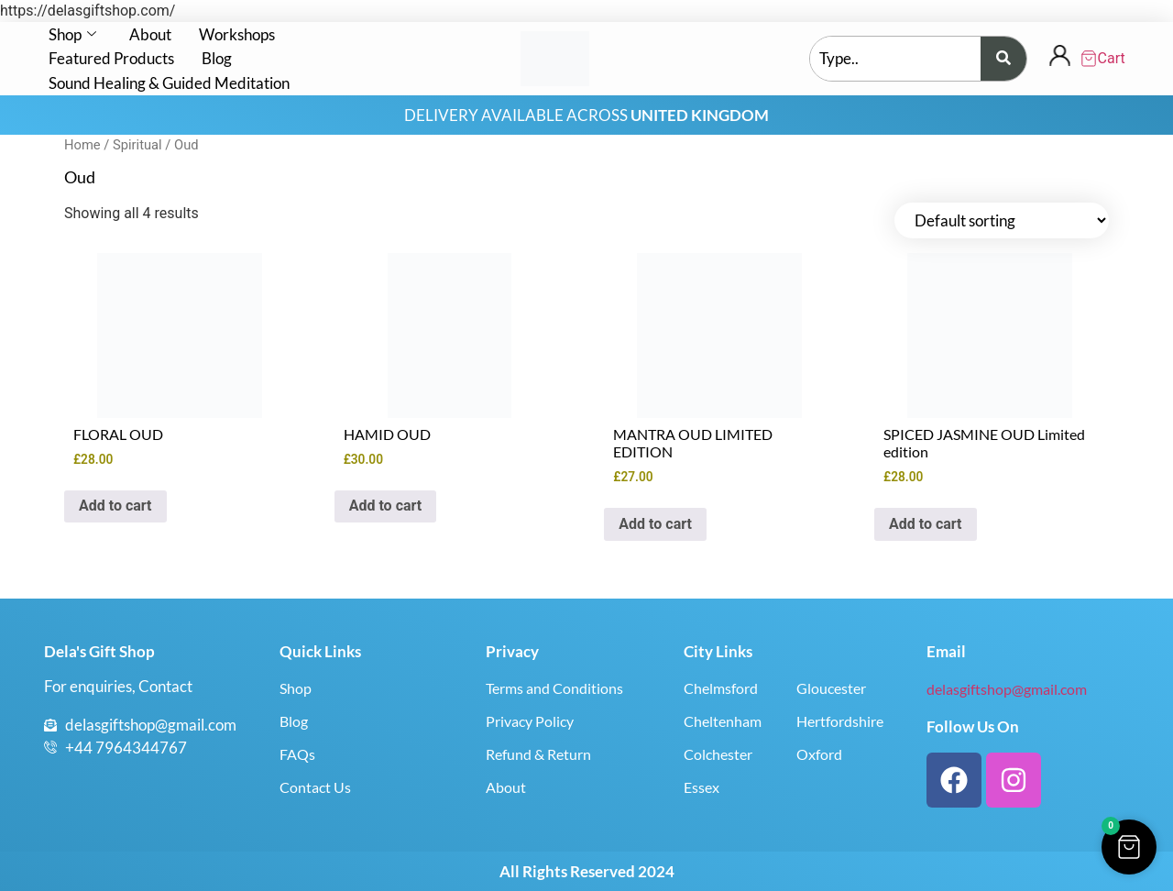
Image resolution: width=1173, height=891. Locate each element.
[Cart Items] (1104, 59)
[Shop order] (1001, 220)
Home (82, 145)
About (150, 34)
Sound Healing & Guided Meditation (169, 83)
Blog (217, 58)
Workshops (237, 34)
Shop (72, 34)
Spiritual (137, 145)
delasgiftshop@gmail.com (1006, 689)
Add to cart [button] (115, 505)
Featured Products (111, 58)
